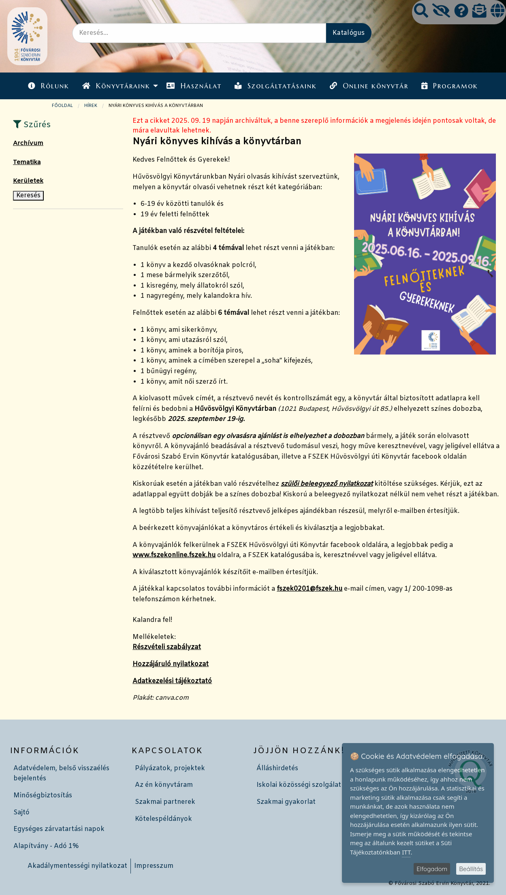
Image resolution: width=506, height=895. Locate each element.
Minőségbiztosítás (42, 795)
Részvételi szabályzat (166, 647)
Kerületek (28, 181)
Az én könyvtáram (164, 785)
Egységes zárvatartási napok (59, 829)
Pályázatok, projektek (170, 768)
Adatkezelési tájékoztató (172, 681)
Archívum (28, 143)
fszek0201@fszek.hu (309, 589)
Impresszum (153, 866)
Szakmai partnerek (165, 802)
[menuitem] (48, 86)
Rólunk (48, 85)
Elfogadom (431, 869)
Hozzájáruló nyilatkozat (170, 664)
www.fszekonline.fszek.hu (174, 555)
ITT (406, 852)
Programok (449, 85)
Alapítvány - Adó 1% (46, 846)
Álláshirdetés (277, 768)
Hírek (90, 106)
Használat (194, 85)
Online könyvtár (369, 85)
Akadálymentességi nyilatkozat (77, 866)
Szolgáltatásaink (276, 85)
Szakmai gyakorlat (286, 802)
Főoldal (62, 106)
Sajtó (21, 812)
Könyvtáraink (116, 85)
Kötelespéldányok (163, 819)
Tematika (27, 162)
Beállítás (471, 869)
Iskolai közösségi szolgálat (298, 785)
